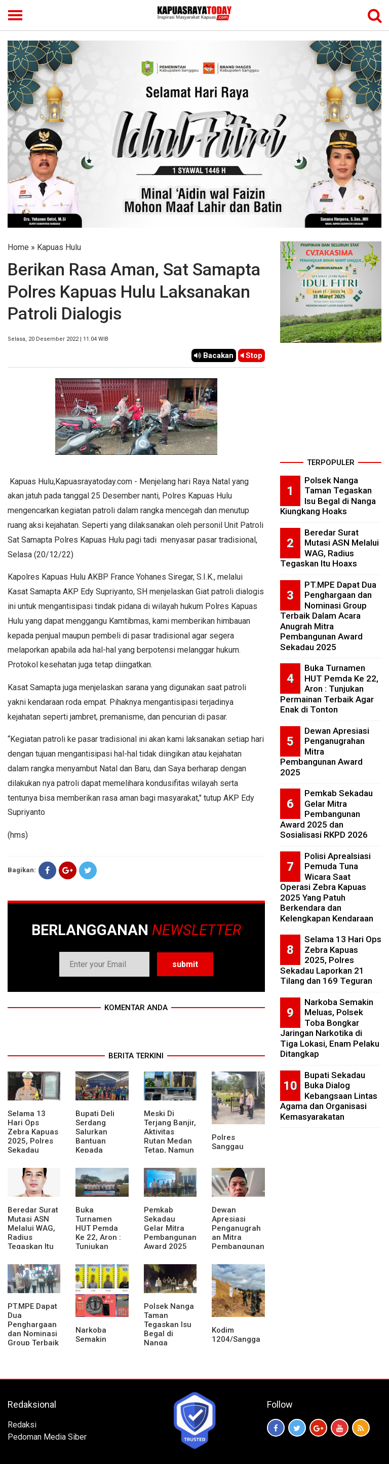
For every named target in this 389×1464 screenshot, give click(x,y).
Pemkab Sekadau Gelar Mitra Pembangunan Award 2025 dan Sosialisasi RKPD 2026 (170, 1241)
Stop (251, 355)
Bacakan (214, 355)
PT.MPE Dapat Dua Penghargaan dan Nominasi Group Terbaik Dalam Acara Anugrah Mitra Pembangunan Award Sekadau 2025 (328, 616)
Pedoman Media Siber (47, 1437)
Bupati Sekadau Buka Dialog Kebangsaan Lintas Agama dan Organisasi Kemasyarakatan (328, 1096)
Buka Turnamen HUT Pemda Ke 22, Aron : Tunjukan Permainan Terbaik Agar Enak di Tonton (101, 1241)
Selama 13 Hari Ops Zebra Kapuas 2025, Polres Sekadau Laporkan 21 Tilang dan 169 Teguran (33, 1145)
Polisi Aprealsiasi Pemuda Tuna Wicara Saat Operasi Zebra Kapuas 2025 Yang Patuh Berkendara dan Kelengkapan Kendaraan (326, 887)
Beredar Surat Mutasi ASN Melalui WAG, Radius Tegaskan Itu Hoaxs (329, 548)
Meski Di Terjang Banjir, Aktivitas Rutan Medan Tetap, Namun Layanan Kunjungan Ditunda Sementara (170, 1150)
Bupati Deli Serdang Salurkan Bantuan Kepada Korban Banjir (100, 1136)
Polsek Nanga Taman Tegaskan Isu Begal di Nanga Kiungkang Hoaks (169, 1334)
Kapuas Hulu (59, 247)
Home (18, 247)
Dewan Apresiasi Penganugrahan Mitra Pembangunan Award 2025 (238, 1232)
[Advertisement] (330, 403)
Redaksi (22, 1425)
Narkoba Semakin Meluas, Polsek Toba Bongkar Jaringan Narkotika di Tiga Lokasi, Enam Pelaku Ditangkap (329, 1028)
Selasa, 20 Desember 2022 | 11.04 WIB (58, 339)
